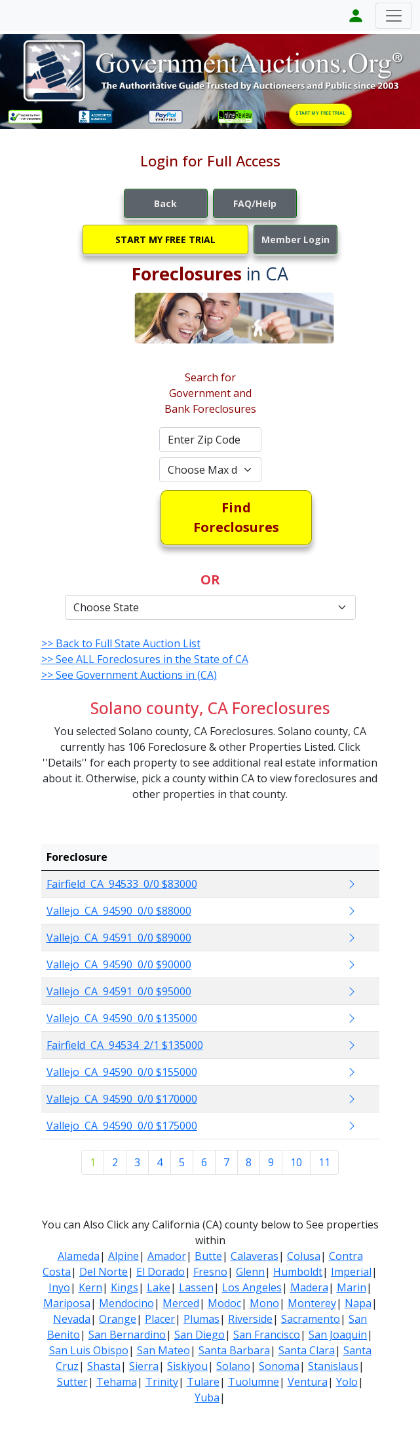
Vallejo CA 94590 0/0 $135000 (122, 1018)
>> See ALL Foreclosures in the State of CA (144, 659)
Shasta (104, 1366)
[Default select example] (210, 469)
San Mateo (163, 1350)
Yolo (347, 1382)
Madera (309, 1287)
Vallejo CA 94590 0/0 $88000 (119, 910)
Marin (351, 1287)
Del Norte (103, 1271)
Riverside (250, 1319)
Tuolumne (253, 1382)
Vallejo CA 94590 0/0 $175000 (122, 1125)
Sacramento (310, 1319)
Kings (124, 1287)
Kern (90, 1287)
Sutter (72, 1382)
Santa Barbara (234, 1350)
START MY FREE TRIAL (320, 113)
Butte (208, 1256)
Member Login (295, 239)
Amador (166, 1256)
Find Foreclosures (236, 517)
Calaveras (254, 1256)
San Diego (199, 1334)
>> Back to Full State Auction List (120, 643)
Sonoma (279, 1366)
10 (296, 1162)
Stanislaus (333, 1366)
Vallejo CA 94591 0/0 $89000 (119, 937)
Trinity (161, 1382)
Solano (233, 1366)
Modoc (224, 1303)
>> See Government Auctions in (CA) (129, 675)
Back (165, 203)
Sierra (144, 1366)
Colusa (303, 1256)
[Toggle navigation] (393, 16)
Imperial (351, 1271)
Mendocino (126, 1303)
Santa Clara (306, 1350)
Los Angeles (252, 1287)
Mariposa (66, 1303)
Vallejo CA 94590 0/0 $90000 (119, 964)
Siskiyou (187, 1366)
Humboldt (297, 1271)
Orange (117, 1319)
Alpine (123, 1256)
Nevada (71, 1319)
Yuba (207, 1397)
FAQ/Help (255, 203)
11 (324, 1162)
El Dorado (160, 1271)
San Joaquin (338, 1334)
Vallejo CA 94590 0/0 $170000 (122, 1099)
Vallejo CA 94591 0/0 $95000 (119, 991)
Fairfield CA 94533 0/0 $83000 (122, 884)
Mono (264, 1303)
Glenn (250, 1271)
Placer (160, 1319)
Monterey (312, 1303)
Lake (158, 1287)
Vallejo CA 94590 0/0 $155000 (122, 1072)
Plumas (201, 1319)
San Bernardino (127, 1334)
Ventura (308, 1382)
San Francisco (266, 1334)
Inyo (59, 1287)
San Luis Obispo (88, 1350)
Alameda (79, 1256)
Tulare (203, 1382)
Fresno (210, 1271)
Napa (358, 1303)
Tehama (116, 1382)
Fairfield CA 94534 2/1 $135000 (125, 1045)
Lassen (196, 1287)
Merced (180, 1303)
